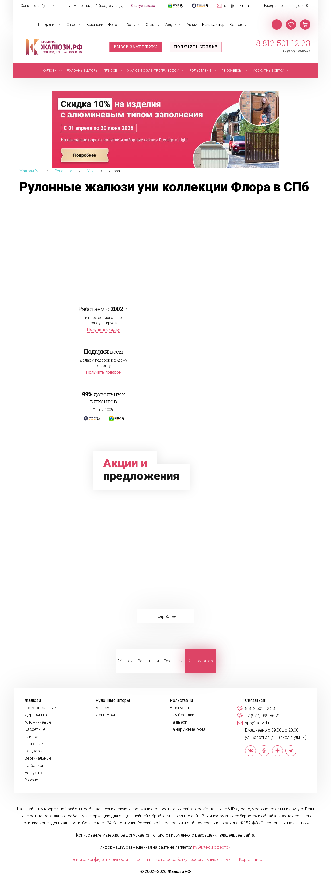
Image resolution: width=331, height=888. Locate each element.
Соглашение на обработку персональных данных (184, 859)
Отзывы (152, 24)
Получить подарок (103, 372)
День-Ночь (106, 715)
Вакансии (95, 24)
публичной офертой (211, 847)
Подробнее (165, 616)
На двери (178, 722)
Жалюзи (125, 661)
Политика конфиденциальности (98, 859)
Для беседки (182, 715)
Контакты (238, 24)
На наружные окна (187, 729)
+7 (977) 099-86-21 (296, 51)
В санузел (179, 708)
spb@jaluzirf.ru (236, 5)
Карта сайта (250, 859)
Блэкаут (103, 708)
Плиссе (31, 737)
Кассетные (35, 729)
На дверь (33, 751)
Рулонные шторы (113, 700)
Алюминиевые (38, 722)
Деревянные (36, 715)
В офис (31, 780)
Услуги (170, 24)
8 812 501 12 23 (283, 43)
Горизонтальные (40, 708)
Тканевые (34, 744)
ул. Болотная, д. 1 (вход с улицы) (96, 5)
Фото (112, 24)
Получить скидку (195, 46)
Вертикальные (38, 758)
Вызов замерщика (136, 46)
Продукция (47, 24)
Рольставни (148, 661)
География (173, 661)
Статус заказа (143, 5)
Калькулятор (213, 24)
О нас (71, 24)
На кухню (33, 773)
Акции (192, 24)
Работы (129, 24)
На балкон (34, 766)
